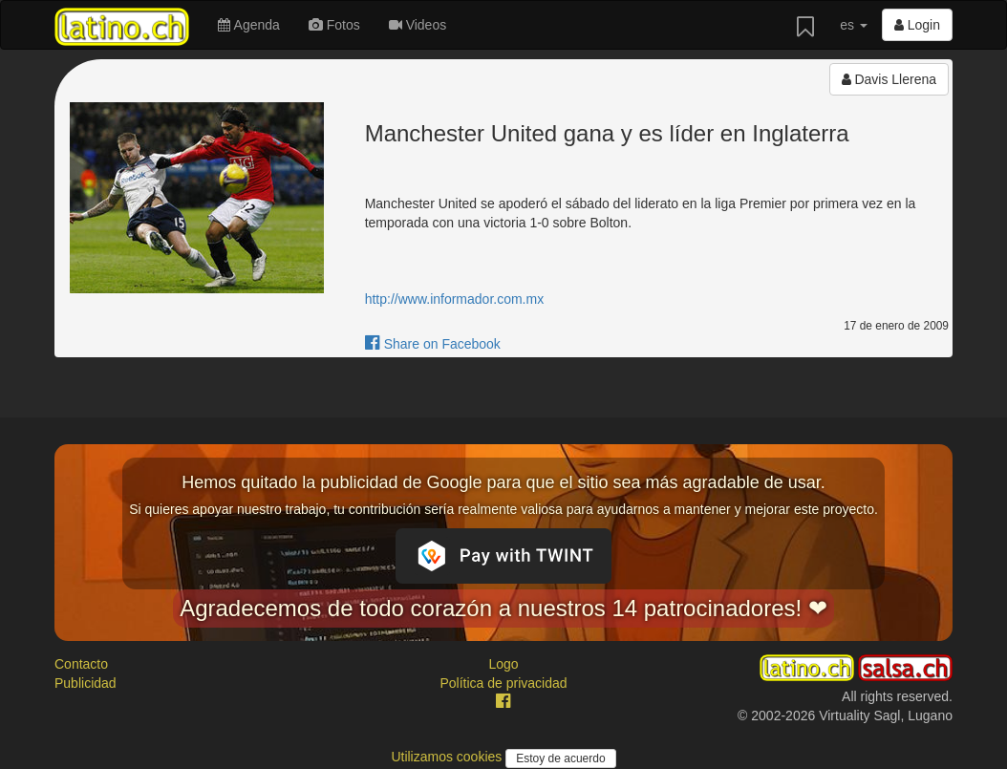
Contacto (81, 664)
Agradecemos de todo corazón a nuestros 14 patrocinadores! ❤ (503, 608)
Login (917, 24)
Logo (503, 664)
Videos (417, 24)
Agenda (248, 24)
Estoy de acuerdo (560, 758)
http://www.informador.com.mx (455, 299)
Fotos (334, 24)
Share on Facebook (433, 344)
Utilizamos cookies (448, 756)
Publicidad (85, 683)
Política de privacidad (503, 683)
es (854, 24)
